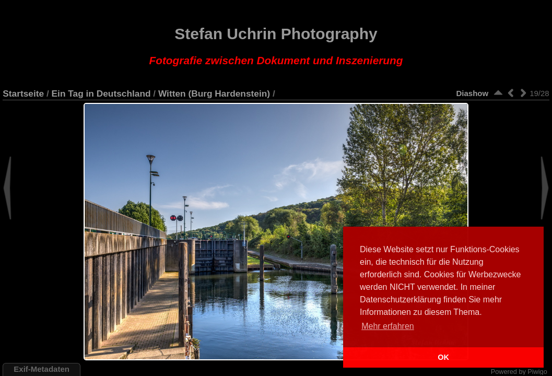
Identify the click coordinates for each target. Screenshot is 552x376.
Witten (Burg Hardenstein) (214, 93)
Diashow (472, 93)
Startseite (23, 93)
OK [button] (443, 357)
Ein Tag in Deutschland (101, 93)
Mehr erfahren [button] (387, 326)
